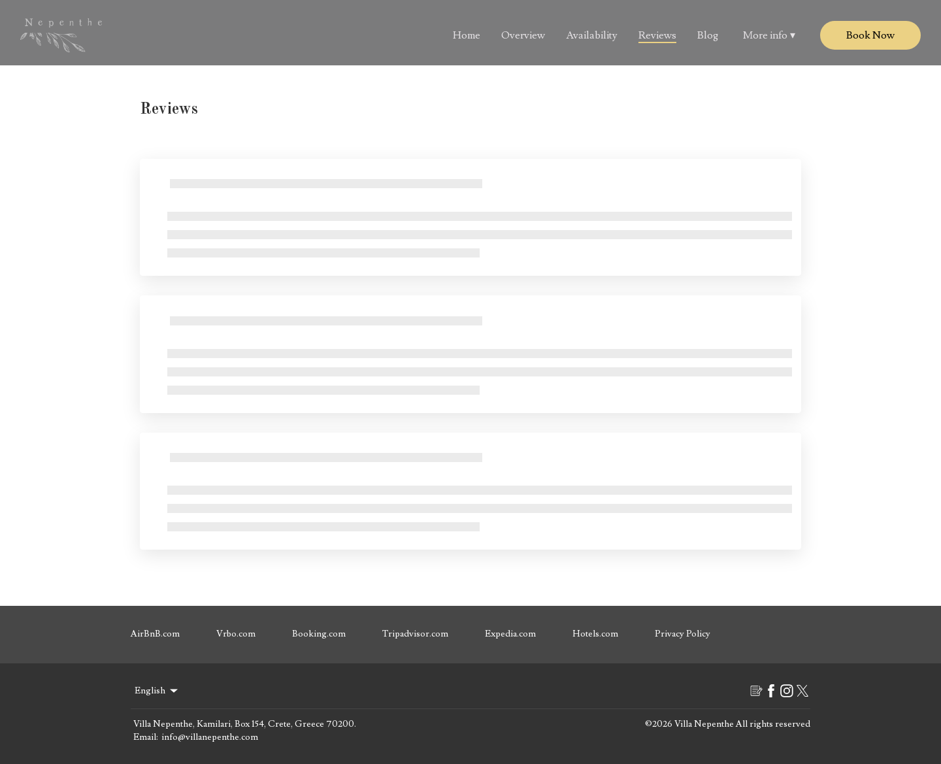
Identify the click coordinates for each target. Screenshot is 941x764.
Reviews (657, 35)
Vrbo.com (236, 634)
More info (769, 35)
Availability (592, 35)
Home (466, 35)
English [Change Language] (157, 691)
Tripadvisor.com (415, 634)
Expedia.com (510, 634)
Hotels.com (595, 634)
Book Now (870, 35)
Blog (707, 35)
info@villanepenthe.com (209, 737)
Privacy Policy (682, 634)
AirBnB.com (155, 634)
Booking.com (319, 634)
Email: (145, 737)
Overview (523, 35)
